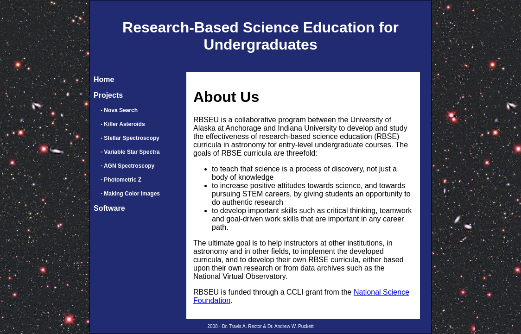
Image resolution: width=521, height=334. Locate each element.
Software (109, 208)
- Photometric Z (121, 179)
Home (104, 79)
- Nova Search (119, 110)
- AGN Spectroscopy (127, 166)
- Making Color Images (130, 193)
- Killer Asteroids (123, 124)
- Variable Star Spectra (130, 152)
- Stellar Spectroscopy (130, 138)
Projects (108, 95)
